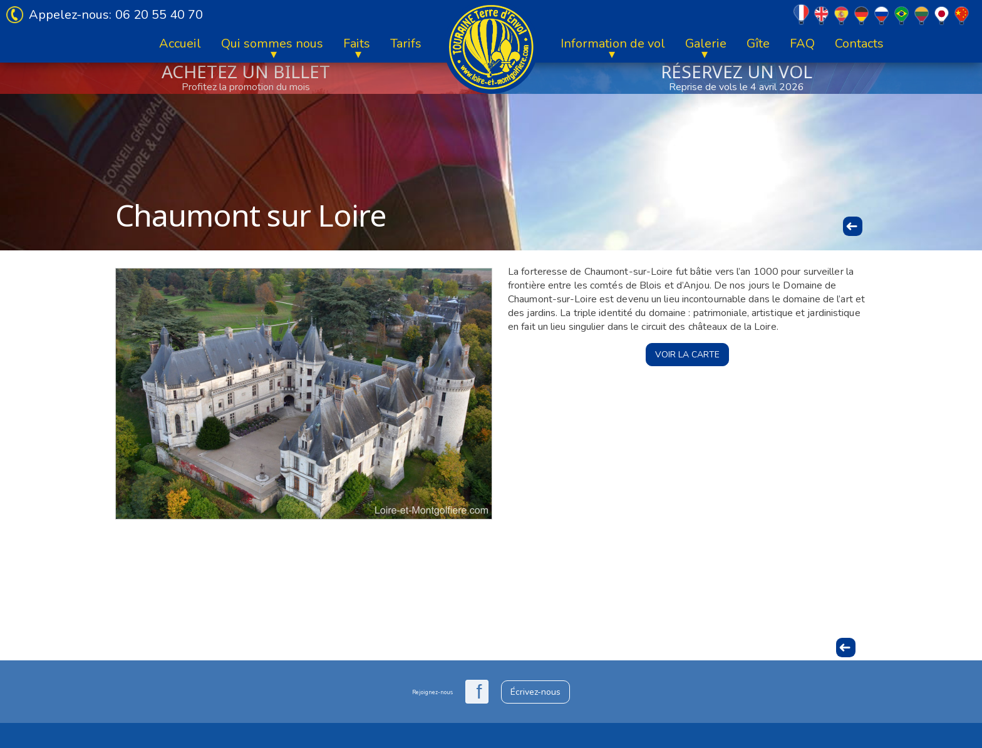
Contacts (859, 43)
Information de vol (613, 43)
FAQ (802, 43)
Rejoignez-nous (432, 692)
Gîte (758, 43)
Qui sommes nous (272, 43)
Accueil (180, 43)
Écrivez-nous (535, 692)
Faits (356, 43)
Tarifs (405, 43)
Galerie (705, 43)
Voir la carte (687, 355)
